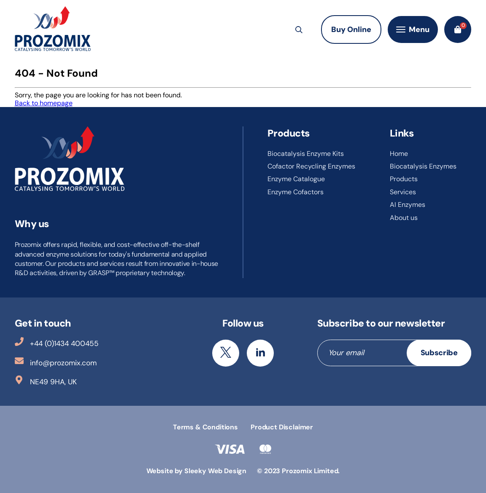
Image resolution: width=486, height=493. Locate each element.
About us (404, 217)
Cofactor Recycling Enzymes (311, 166)
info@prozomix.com (56, 361)
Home (399, 153)
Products (404, 178)
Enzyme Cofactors (295, 192)
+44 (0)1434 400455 (57, 342)
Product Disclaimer (282, 427)
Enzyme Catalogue (296, 178)
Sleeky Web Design (215, 470)
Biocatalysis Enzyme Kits (305, 153)
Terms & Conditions (205, 427)
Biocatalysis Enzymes (423, 166)
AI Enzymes (407, 204)
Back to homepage (44, 103)
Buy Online (351, 29)
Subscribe (439, 353)
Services (403, 192)
